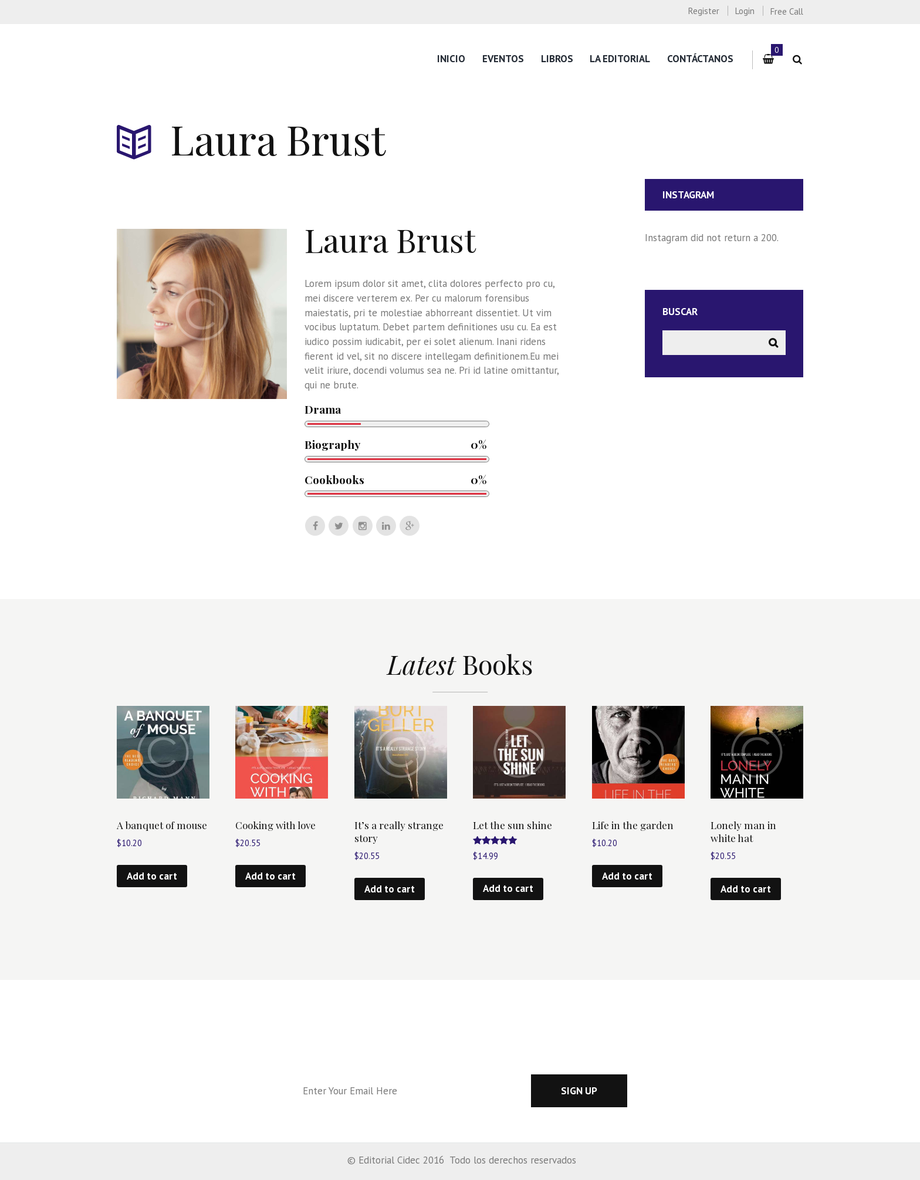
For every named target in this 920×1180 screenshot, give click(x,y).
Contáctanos (700, 58)
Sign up (579, 1090)
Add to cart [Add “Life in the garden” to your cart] (627, 876)
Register (703, 10)
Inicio (451, 58)
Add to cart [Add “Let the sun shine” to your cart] (508, 888)
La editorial (620, 58)
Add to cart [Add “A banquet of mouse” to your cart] (152, 876)
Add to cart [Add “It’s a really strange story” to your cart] (389, 889)
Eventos (503, 58)
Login (745, 10)
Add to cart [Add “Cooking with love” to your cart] (270, 876)
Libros (557, 58)
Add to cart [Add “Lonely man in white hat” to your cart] (746, 889)
